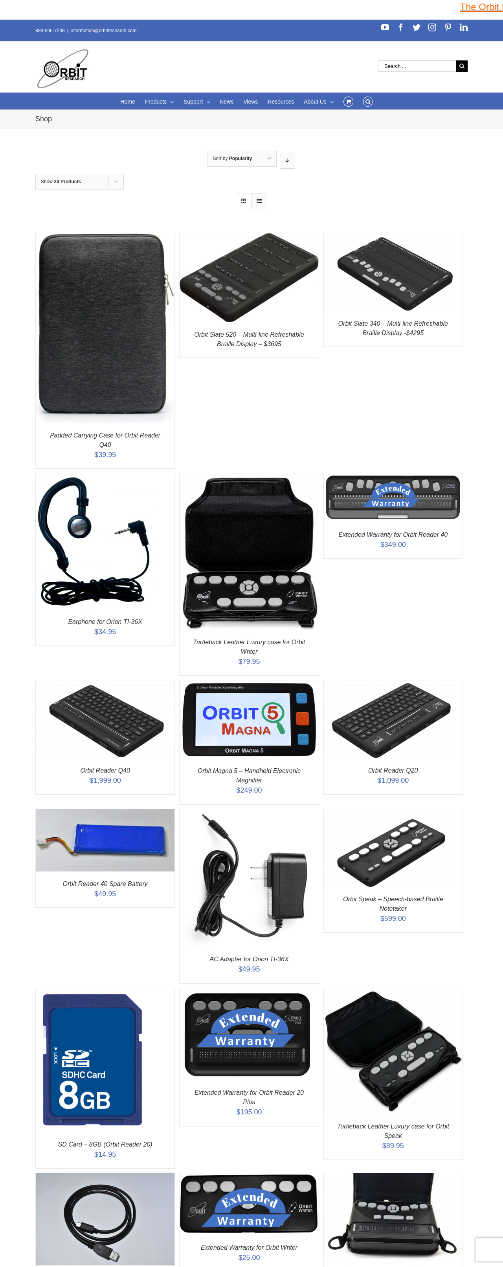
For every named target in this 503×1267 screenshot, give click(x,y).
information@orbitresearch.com (104, 30)
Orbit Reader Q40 (105, 770)
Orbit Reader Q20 (393, 770)
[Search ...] (417, 66)
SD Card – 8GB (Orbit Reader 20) (105, 1144)
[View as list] (259, 201)
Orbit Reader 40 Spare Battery (105, 884)
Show (61, 181)
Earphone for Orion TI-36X (105, 621)
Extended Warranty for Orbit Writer (249, 1247)
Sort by (232, 158)
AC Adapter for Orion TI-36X (248, 959)
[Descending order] (287, 161)
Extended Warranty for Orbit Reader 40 (393, 534)
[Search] (368, 101)
